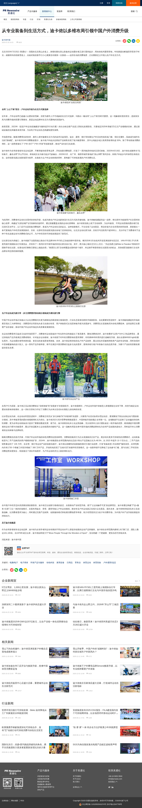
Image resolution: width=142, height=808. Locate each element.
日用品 (70, 563)
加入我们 (76, 782)
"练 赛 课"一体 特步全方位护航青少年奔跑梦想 (95, 727)
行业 (31, 19)
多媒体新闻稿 (61, 19)
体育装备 (97, 563)
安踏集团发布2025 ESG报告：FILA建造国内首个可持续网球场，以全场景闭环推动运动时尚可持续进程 (96, 712)
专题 (24, 19)
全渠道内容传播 (43, 779)
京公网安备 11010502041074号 (92, 804)
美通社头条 (48, 19)
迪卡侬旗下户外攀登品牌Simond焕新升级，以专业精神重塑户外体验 (95, 667)
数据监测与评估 (43, 782)
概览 (5, 19)
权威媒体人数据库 (44, 784)
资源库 (60, 11)
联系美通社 (114, 770)
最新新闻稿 (15, 19)
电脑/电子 (14, 563)
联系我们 (71, 11)
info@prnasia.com (115, 779)
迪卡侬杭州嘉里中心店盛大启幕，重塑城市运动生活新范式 (25, 684)
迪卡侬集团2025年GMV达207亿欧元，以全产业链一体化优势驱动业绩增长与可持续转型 (35, 623)
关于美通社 (79, 770)
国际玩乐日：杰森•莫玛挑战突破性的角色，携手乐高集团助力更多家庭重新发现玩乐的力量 (24, 746)
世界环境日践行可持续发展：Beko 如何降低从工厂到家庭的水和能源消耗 (24, 711)
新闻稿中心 (47, 11)
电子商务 (24, 563)
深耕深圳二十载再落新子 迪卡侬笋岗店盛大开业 (24, 606)
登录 (108, 3)
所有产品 (40, 790)
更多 (137, 581)
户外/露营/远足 (109, 563)
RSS (22, 801)
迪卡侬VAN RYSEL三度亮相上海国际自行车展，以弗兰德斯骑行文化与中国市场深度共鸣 (95, 589)
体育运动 (87, 563)
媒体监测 (133, 3)
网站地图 (14, 801)
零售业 (78, 563)
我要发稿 (119, 3)
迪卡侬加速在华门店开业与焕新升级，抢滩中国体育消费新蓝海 (25, 667)
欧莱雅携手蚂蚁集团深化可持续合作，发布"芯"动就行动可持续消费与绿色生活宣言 (22, 729)
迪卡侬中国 (6, 40)
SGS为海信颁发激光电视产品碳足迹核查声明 (95, 744)
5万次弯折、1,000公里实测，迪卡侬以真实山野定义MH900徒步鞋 (24, 589)
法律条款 (5, 801)
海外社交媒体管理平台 (45, 787)
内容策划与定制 (43, 776)
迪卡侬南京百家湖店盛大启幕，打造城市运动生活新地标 (96, 684)
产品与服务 (32, 11)
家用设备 (60, 563)
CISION (118, 801)
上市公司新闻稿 (76, 19)
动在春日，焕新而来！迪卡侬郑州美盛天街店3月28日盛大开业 (95, 623)
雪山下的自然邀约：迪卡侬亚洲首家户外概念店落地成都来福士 (25, 650)
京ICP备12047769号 (114, 804)
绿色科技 (50, 563)
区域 (38, 19)
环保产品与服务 (37, 563)
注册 (101, 3)
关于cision (77, 779)
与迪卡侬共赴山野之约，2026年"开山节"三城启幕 (96, 606)
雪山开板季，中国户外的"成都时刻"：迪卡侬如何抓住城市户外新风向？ (95, 650)
